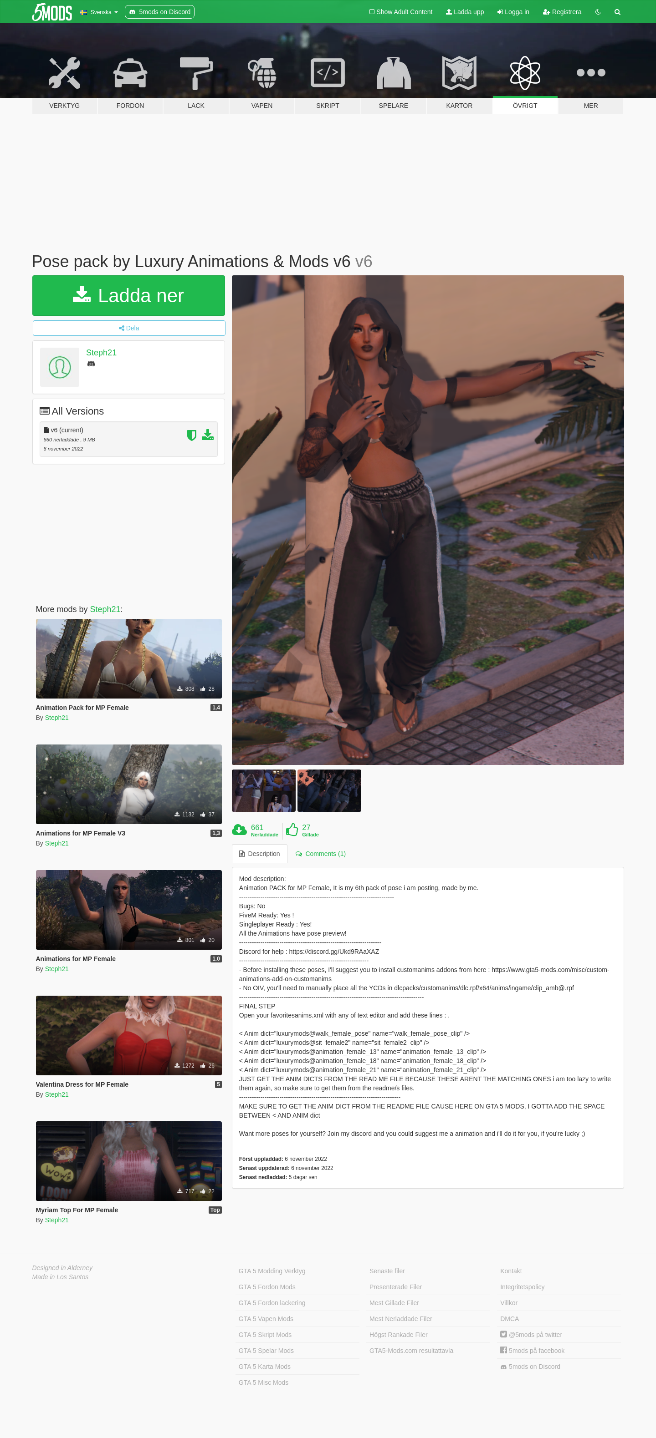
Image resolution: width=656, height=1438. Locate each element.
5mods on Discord (530, 1367)
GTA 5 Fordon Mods (267, 1287)
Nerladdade (264, 834)
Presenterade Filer (395, 1287)
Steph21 (101, 352)
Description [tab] (259, 853)
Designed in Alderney (62, 1267)
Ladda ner (128, 295)
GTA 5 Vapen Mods (266, 1318)
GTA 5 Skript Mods (265, 1334)
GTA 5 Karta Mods (265, 1366)
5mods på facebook (532, 1351)
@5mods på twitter (531, 1335)
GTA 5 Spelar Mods (266, 1350)
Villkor (509, 1302)
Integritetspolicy (522, 1287)
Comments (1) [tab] (321, 853)
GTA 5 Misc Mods (263, 1382)
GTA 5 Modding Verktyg (272, 1271)
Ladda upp (465, 11)
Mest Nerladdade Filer (400, 1318)
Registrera (562, 11)
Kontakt (511, 1271)
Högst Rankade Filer (398, 1334)
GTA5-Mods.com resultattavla (411, 1350)
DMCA (509, 1318)
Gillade (310, 834)
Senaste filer (387, 1271)
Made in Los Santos (60, 1277)
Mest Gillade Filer (394, 1302)
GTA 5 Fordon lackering (272, 1302)
